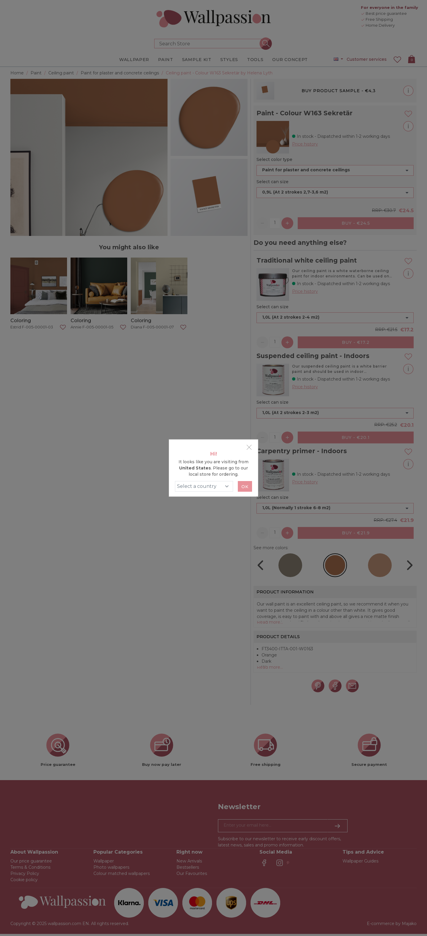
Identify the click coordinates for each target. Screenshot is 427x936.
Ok (244, 486)
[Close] (249, 447)
